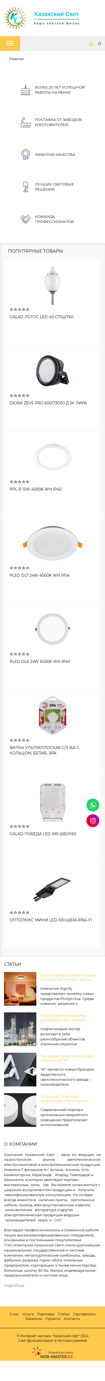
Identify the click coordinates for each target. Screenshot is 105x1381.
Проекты (53, 1319)
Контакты (72, 1319)
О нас (14, 1314)
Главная (16, 59)
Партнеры (45, 1314)
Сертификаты (84, 1314)
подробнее (14, 1285)
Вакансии (34, 1319)
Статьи (63, 1314)
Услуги (28, 1314)
